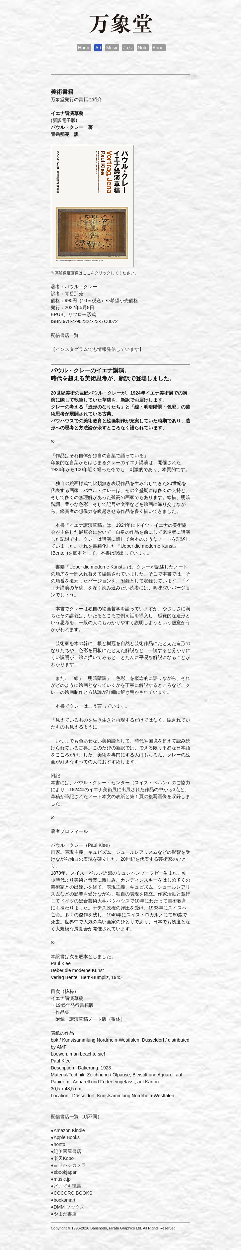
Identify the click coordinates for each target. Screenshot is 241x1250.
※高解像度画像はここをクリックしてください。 (94, 273)
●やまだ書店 (64, 1214)
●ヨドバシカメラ (68, 1165)
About (159, 47)
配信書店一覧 (65, 335)
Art (98, 47)
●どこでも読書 (66, 1186)
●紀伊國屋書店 (66, 1151)
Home (84, 47)
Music (112, 47)
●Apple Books (65, 1137)
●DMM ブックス (68, 1207)
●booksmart (63, 1200)
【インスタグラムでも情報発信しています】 (97, 349)
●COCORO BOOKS (71, 1193)
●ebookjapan (64, 1172)
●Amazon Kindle (68, 1130)
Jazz (128, 47)
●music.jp (61, 1179)
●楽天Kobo (62, 1158)
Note (143, 47)
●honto (58, 1144)
